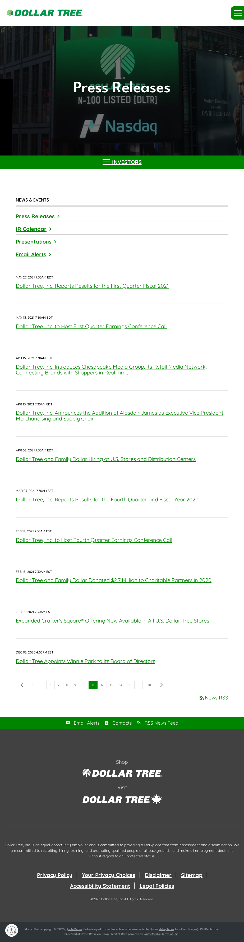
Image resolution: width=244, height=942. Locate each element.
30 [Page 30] (149, 686)
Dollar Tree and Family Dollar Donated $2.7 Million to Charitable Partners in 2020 (113, 580)
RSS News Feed (161, 723)
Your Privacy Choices (108, 875)
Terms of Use (170, 934)
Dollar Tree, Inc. (112, 899)
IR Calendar (31, 229)
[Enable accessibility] (11, 930)
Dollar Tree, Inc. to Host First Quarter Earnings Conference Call (91, 326)
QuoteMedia (74, 929)
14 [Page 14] (122, 686)
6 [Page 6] (52, 686)
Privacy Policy (54, 875)
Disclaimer (158, 875)
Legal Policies (157, 885)
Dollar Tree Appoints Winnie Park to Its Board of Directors (85, 661)
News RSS (213, 697)
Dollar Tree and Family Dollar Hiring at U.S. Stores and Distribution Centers (106, 459)
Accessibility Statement (100, 885)
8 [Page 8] (68, 686)
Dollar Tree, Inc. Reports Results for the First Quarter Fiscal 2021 (92, 285)
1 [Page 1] (35, 686)
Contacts (122, 723)
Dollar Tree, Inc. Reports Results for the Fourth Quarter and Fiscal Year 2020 (107, 499)
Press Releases (35, 216)
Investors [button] (122, 161)
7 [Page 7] (60, 686)
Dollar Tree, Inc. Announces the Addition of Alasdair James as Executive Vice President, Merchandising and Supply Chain (120, 415)
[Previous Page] (22, 685)
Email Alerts (31, 254)
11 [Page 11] (95, 686)
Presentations (34, 241)
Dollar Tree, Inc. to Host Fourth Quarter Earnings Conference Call (94, 540)
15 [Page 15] (131, 686)
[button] (237, 13)
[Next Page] (160, 685)
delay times (166, 929)
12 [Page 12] (103, 686)
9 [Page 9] (76, 686)
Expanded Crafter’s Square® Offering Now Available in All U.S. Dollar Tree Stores (112, 620)
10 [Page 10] (85, 686)
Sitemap (191, 875)
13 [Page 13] (113, 686)
